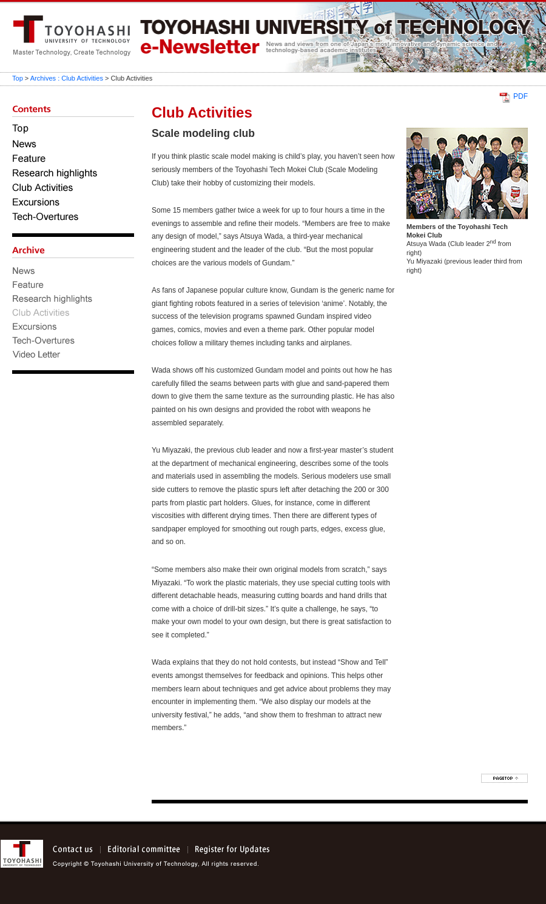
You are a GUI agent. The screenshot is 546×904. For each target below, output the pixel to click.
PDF (520, 96)
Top (17, 78)
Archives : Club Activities (66, 78)
